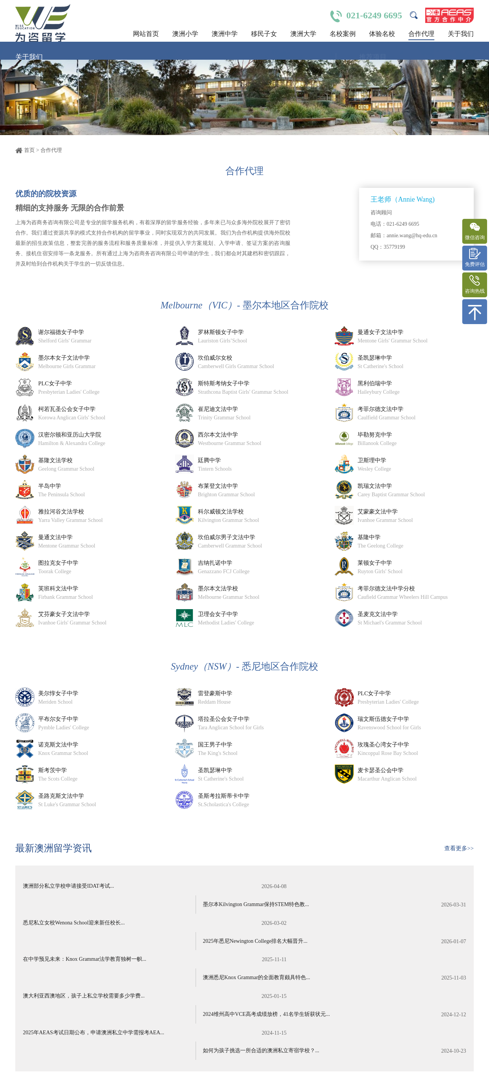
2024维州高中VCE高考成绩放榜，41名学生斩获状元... (360, 944)
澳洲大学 (303, 34)
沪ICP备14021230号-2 (189, 1065)
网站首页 (146, 34)
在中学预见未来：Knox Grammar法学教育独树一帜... (129, 924)
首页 (29, 150)
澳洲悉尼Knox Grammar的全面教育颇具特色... (360, 924)
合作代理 (421, 34)
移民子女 (264, 34)
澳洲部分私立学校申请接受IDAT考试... (129, 886)
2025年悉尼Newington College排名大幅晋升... (360, 905)
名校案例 (343, 34)
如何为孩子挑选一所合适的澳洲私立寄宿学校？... (360, 963)
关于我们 (461, 34)
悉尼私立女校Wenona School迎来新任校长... (129, 905)
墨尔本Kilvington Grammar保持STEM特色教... (360, 886)
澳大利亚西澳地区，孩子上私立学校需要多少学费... (129, 944)
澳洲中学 (225, 34)
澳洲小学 (185, 34)
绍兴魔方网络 (62, 1072)
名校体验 (401, 1071)
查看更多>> (459, 848)
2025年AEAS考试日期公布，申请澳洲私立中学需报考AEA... (129, 963)
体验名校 (382, 34)
